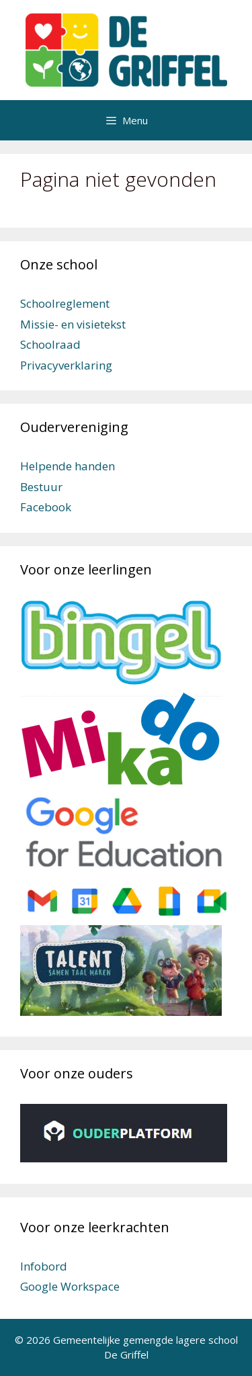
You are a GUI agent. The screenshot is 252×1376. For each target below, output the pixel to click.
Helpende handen (67, 466)
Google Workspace (70, 1286)
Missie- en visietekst (73, 324)
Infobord (43, 1266)
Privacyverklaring (66, 365)
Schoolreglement (65, 303)
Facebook (45, 507)
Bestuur (41, 486)
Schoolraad (50, 344)
